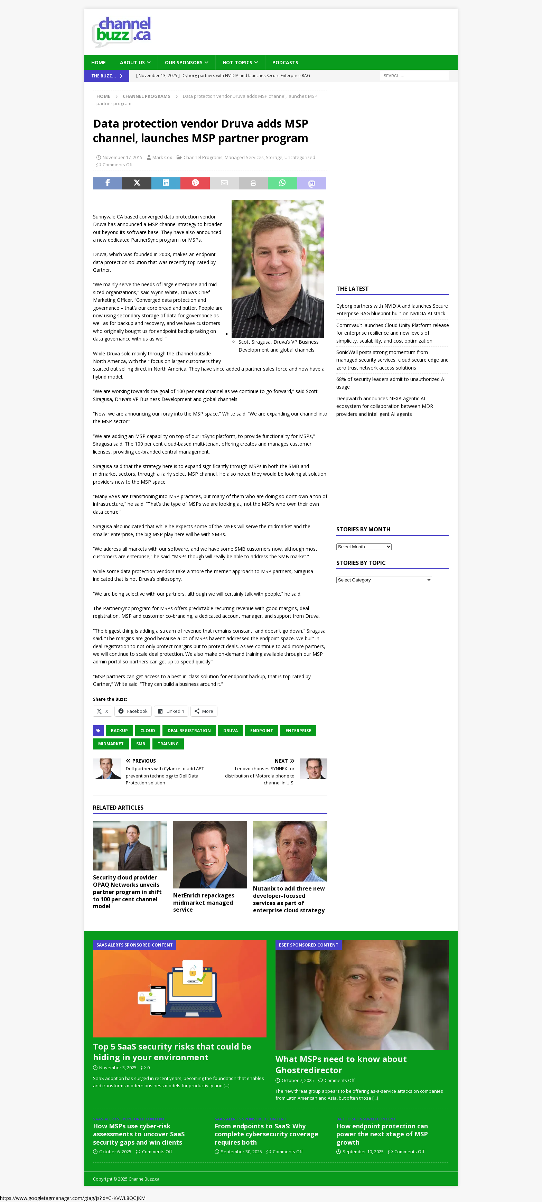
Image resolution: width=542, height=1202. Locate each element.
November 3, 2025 (118, 1067)
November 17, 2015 (122, 157)
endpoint (261, 731)
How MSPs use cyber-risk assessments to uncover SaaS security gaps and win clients (139, 1134)
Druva (230, 731)
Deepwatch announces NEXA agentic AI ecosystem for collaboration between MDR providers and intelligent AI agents (384, 406)
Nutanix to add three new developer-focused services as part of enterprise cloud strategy (289, 899)
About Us (132, 62)
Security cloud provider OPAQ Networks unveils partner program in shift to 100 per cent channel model (127, 892)
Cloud (147, 731)
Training (168, 744)
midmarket (111, 744)
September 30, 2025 (241, 1151)
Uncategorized (299, 157)
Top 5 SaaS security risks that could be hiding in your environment (172, 1052)
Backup (119, 731)
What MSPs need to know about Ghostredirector (341, 1064)
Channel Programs (203, 157)
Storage (274, 157)
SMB (140, 744)
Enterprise (298, 731)
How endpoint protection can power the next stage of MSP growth (382, 1134)
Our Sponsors (184, 62)
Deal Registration (189, 731)
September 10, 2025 (363, 1151)
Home (98, 62)
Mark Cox (162, 157)
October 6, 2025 (115, 1151)
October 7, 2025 (298, 1080)
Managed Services (244, 157)
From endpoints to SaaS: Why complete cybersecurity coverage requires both (266, 1134)
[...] (227, 1085)
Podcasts (285, 62)
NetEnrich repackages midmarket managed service (203, 903)
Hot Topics (237, 62)
